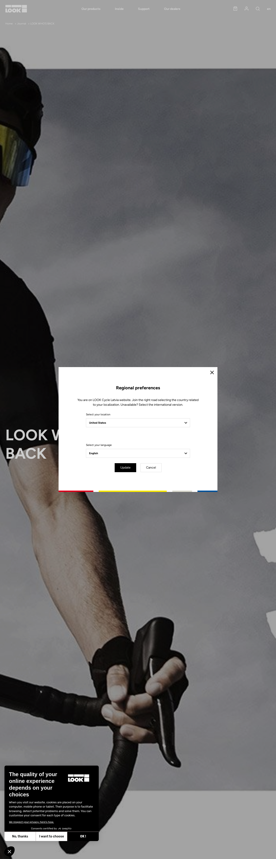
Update (125, 467)
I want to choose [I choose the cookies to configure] (51, 836)
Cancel (151, 467)
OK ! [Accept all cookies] (83, 836)
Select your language (99, 445)
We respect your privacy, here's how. (31, 822)
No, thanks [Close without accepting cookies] (20, 836)
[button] (9, 851)
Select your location (98, 414)
